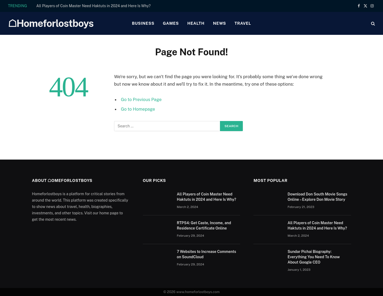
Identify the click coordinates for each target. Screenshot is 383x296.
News (219, 23)
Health (196, 23)
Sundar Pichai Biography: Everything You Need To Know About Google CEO (314, 256)
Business (143, 23)
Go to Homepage (138, 109)
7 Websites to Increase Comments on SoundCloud (206, 254)
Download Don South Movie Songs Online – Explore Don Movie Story (317, 197)
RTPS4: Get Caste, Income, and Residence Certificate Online (204, 225)
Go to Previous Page (141, 99)
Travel (243, 23)
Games (171, 23)
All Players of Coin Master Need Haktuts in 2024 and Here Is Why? (93, 6)
